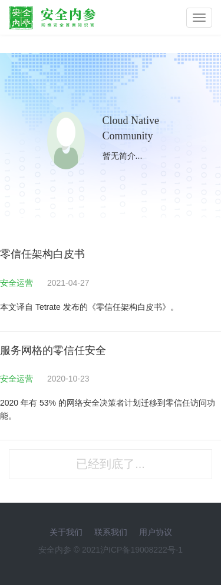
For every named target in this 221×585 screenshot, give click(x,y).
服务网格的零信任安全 (53, 350)
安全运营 (17, 283)
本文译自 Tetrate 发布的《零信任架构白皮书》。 (89, 307)
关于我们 (66, 532)
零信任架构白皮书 (42, 254)
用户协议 (155, 532)
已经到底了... (110, 463)
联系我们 (110, 532)
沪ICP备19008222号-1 (141, 549)
